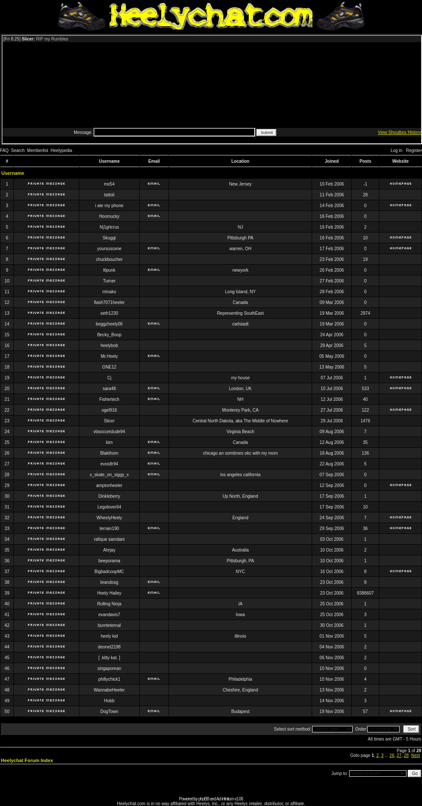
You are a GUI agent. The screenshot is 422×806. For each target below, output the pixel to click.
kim (109, 442)
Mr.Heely (109, 356)
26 (392, 755)
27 (399, 755)
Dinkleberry (109, 496)
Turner (109, 281)
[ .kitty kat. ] (109, 657)
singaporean (109, 668)
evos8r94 (109, 464)
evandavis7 (109, 614)
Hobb (109, 700)
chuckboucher (109, 259)
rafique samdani (109, 539)
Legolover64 (109, 507)
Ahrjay (109, 550)
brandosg (109, 582)
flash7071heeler (109, 302)
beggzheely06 (109, 324)
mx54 (109, 184)
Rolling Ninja (109, 603)
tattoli (109, 194)
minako (109, 291)
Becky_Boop (109, 334)
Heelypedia (61, 150)
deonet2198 (109, 647)
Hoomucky (109, 216)
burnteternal (109, 625)
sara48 (109, 388)
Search (18, 150)
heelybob (109, 345)
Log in (396, 150)
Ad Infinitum (225, 799)
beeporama (109, 560)
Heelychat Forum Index (27, 760)
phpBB (203, 799)
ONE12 (109, 367)
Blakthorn (109, 453)
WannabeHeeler (109, 690)
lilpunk (109, 270)
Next (415, 755)
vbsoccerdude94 (109, 431)
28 (406, 755)
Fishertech (109, 399)
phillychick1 (109, 679)
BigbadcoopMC (109, 571)
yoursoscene (109, 248)
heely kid (109, 636)
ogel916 (109, 410)
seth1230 (109, 313)
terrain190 (109, 528)
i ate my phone (109, 205)
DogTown (109, 711)
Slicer (109, 420)
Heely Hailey (109, 593)
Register (414, 150)
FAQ (4, 150)
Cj (109, 377)
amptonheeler (109, 485)
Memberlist (37, 150)
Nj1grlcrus (109, 227)
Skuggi (109, 238)
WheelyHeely (109, 517)
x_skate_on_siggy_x (109, 474)
